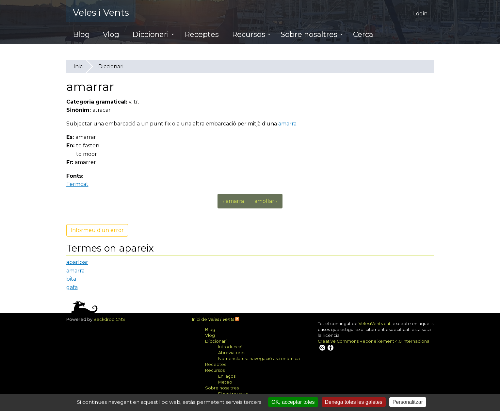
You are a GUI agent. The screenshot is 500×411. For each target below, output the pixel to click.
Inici (78, 66)
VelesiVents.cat (375, 323)
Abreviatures (231, 352)
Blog (81, 34)
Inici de (213, 319)
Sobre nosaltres (312, 34)
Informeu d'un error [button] (97, 230)
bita (71, 279)
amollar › (265, 201)
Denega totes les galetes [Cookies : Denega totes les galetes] (353, 402)
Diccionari (153, 34)
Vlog (111, 34)
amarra (287, 124)
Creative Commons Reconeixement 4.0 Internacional (374, 345)
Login (420, 13)
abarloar (77, 262)
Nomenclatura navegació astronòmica (259, 358)
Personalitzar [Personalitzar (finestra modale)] (408, 402)
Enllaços (226, 376)
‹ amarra (233, 201)
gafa (72, 287)
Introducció (230, 346)
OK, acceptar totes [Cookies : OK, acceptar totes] (293, 402)
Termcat (79, 184)
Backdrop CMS (111, 319)
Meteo (225, 382)
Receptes (202, 34)
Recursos (251, 34)
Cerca (363, 34)
